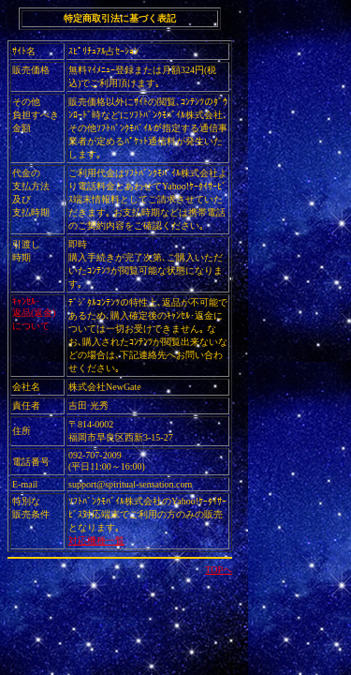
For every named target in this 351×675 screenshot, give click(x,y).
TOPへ (218, 569)
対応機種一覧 (96, 540)
